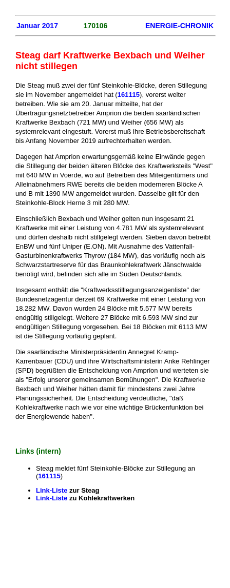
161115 (129, 94)
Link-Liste (52, 490)
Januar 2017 (37, 26)
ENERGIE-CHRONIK (179, 26)
